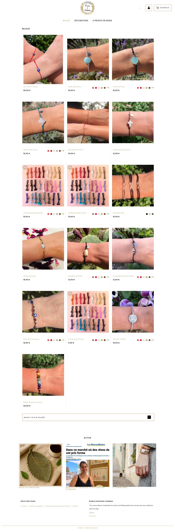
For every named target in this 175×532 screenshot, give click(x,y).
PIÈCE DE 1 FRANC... (120, 339)
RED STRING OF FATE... (76, 150)
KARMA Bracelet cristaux (32, 402)
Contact (75, 506)
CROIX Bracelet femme (122, 150)
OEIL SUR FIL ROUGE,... (31, 87)
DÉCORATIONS (81, 20)
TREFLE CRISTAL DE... (31, 150)
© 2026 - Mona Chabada (87, 528)
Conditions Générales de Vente (57, 506)
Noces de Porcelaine (29, 487)
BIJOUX (66, 20)
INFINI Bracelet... (119, 213)
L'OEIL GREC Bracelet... (31, 339)
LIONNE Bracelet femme (77, 213)
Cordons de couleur (76, 339)
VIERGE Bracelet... (30, 276)
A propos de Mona (102, 20)
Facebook (137, 8)
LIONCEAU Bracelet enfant (33, 213)
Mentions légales (36, 506)
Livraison (24, 506)
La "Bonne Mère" (120, 487)
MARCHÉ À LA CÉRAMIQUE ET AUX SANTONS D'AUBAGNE (85, 488)
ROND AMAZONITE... (75, 87)
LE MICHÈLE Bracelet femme (123, 276)
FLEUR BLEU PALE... (119, 87)
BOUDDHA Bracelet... (76, 276)
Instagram (141, 8)
